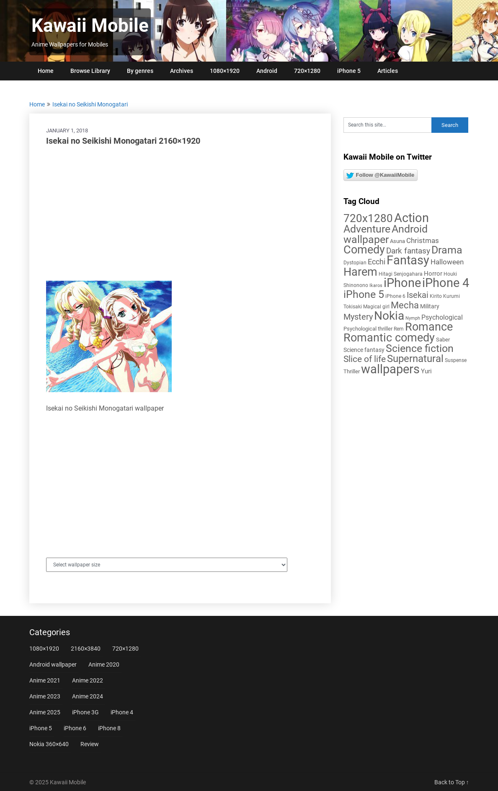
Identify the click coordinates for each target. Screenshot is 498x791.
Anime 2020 (103, 664)
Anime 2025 (44, 712)
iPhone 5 (349, 70)
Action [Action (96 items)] (411, 218)
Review (89, 744)
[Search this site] (387, 125)
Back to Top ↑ (451, 782)
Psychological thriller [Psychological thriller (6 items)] (367, 329)
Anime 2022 (87, 680)
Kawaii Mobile (90, 25)
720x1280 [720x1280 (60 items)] (368, 218)
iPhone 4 (122, 712)
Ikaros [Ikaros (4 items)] (375, 285)
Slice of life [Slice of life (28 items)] (364, 359)
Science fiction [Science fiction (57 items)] (420, 348)
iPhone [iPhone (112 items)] (402, 283)
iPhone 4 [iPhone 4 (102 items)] (445, 283)
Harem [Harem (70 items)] (360, 271)
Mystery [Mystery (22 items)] (358, 317)
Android (266, 70)
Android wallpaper (53, 664)
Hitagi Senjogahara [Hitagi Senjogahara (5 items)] (401, 274)
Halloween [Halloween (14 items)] (447, 262)
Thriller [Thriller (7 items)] (351, 371)
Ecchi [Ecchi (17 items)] (376, 261)
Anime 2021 (44, 680)
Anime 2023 (44, 696)
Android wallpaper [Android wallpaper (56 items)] (385, 234)
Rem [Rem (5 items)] (399, 329)
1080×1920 (225, 70)
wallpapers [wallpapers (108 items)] (390, 369)
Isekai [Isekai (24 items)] (417, 295)
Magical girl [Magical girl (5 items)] (376, 307)
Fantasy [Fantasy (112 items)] (408, 260)
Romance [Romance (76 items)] (429, 326)
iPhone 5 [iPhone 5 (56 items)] (363, 294)
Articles (387, 70)
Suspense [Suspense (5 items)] (456, 360)
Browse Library (90, 70)
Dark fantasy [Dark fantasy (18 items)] (408, 251)
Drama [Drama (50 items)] (446, 250)
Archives (181, 70)
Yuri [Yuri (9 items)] (426, 371)
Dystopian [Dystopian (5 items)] (354, 263)
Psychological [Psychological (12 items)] (442, 317)
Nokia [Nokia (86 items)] (389, 316)
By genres (140, 70)
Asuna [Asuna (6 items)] (397, 241)
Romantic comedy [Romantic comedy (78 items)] (389, 337)
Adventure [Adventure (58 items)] (366, 228)
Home (46, 70)
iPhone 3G (85, 712)
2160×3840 (86, 648)
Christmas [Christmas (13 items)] (422, 240)
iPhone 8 (109, 728)
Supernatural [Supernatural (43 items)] (415, 358)
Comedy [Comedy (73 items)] (364, 249)
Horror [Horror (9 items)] (433, 273)
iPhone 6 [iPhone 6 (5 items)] (395, 296)
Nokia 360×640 (49, 744)
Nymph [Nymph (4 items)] (412, 318)
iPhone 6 (75, 728)
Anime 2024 (87, 696)
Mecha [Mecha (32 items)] (405, 305)
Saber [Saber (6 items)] (443, 339)
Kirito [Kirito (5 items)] (436, 296)
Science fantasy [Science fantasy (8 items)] (363, 349)
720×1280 (307, 70)
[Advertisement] (180, 213)
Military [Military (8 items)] (429, 306)
